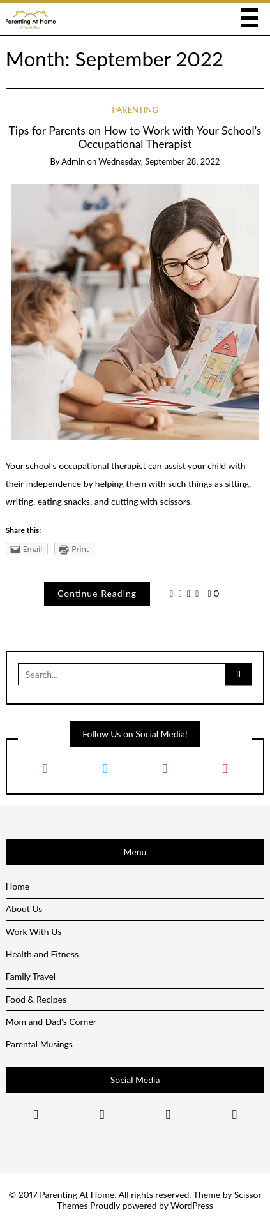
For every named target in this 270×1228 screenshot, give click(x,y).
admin (73, 161)
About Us (24, 908)
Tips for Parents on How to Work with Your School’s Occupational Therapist (135, 137)
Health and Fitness (42, 953)
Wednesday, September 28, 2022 (159, 161)
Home (17, 886)
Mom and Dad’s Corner (51, 1021)
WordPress (191, 1205)
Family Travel (31, 976)
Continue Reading (97, 593)
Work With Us (34, 931)
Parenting (135, 110)
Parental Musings (39, 1043)
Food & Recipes (36, 999)
